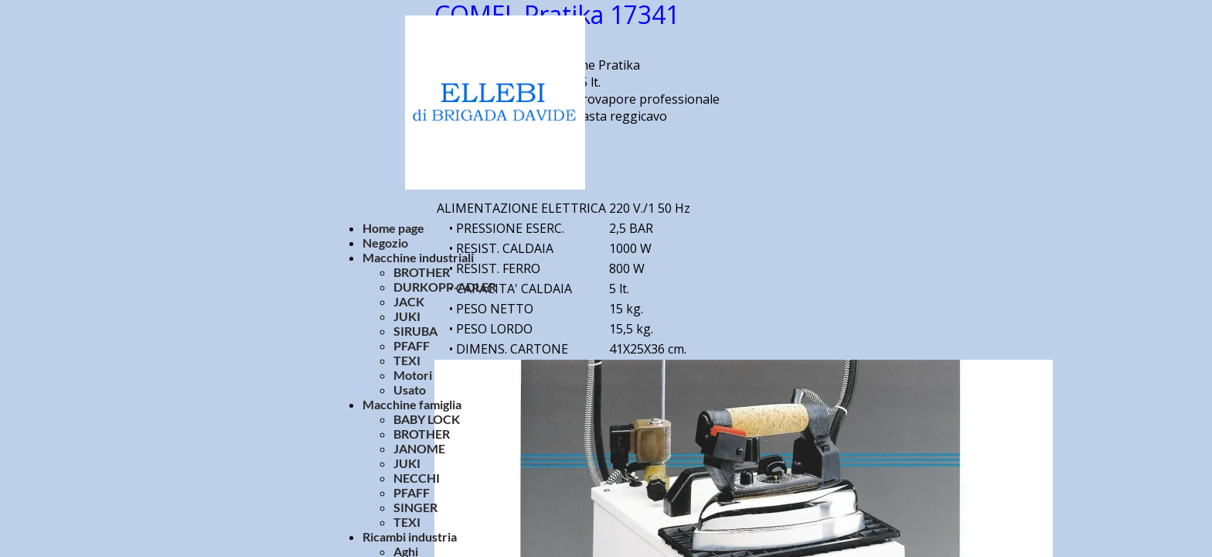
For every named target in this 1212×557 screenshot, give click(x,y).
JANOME (419, 448)
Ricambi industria (410, 536)
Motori (412, 374)
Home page (393, 227)
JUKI (406, 316)
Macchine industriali (418, 257)
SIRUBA (415, 330)
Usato (409, 389)
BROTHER (421, 272)
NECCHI (416, 477)
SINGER (415, 507)
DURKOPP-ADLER (444, 286)
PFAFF (411, 345)
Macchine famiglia (412, 404)
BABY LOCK (426, 419)
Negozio (385, 242)
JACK (408, 301)
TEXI (406, 360)
